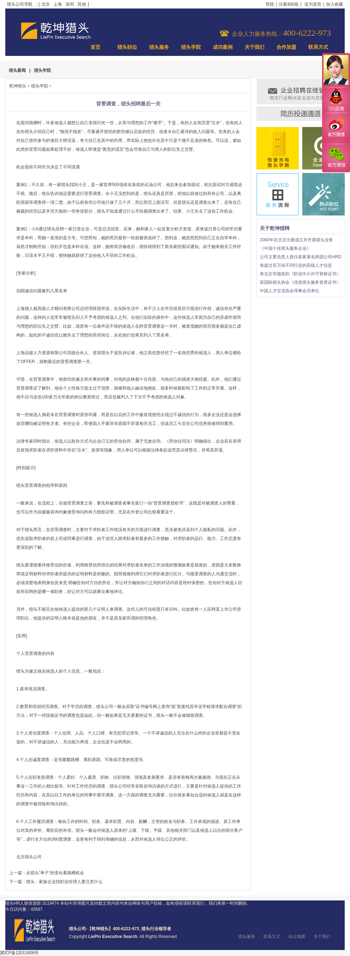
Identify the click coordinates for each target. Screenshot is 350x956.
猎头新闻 (17, 70)
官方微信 (336, 158)
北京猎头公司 (29, 856)
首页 (95, 47)
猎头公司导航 (20, 4)
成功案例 (223, 47)
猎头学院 (191, 47)
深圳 (69, 4)
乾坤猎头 (17, 85)
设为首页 (312, 4)
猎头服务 (159, 47)
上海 (57, 4)
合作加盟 (286, 47)
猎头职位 (127, 47)
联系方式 (318, 47)
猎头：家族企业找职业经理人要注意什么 (64, 881)
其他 (81, 4)
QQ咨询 (336, 100)
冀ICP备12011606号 (19, 952)
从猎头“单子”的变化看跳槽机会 (55, 872)
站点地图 (296, 936)
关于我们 (254, 47)
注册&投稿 (288, 4)
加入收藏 (334, 4)
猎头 (65, 184)
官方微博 (336, 128)
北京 (45, 4)
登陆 (270, 4)
